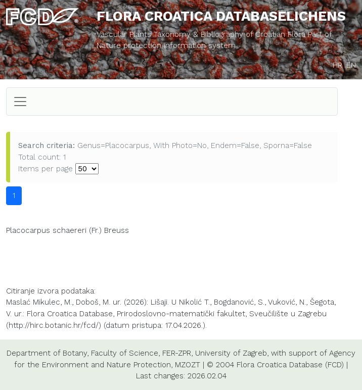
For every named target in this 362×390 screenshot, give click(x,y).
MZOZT (187, 364)
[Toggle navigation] (20, 101)
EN (351, 65)
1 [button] (14, 195)
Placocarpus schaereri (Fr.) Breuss (67, 230)
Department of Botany (47, 353)
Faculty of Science (124, 353)
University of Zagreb (231, 353)
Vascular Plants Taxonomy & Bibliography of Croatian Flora (202, 34)
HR (337, 65)
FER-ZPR (176, 353)
